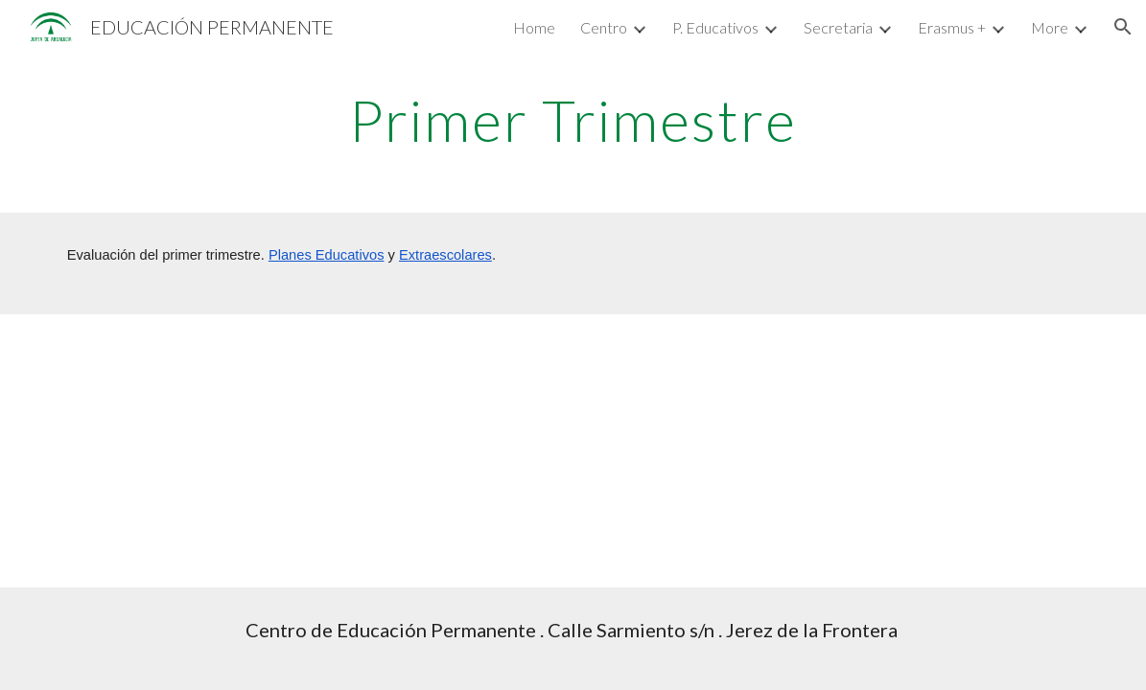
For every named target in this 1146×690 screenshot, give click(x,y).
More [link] (1049, 27)
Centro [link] (603, 27)
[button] (1123, 27)
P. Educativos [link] (715, 27)
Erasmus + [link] (952, 27)
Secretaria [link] (838, 27)
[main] (573, 119)
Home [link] (534, 27)
